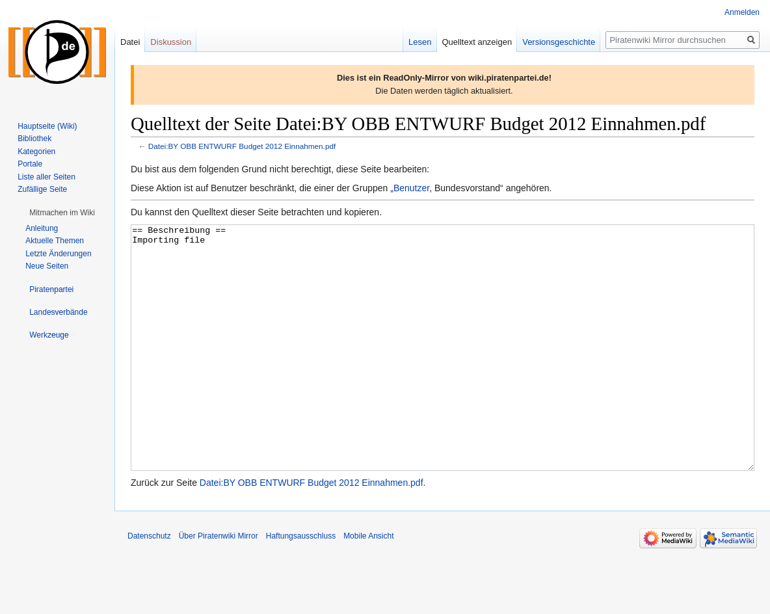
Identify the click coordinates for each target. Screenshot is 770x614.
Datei (130, 42)
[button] (62, 212)
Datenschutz (149, 584)
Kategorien (36, 151)
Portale (30, 163)
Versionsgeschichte (558, 42)
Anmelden (742, 12)
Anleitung (41, 228)
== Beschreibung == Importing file (442, 372)
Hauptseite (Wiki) (47, 126)
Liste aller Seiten (46, 176)
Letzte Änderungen (58, 253)
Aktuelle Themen (54, 240)
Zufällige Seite (42, 189)
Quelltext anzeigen (477, 42)
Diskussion (170, 42)
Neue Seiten (46, 266)
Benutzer (411, 188)
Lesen (419, 42)
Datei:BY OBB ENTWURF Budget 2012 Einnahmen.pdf (242, 146)
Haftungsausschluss (301, 584)
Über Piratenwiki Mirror (218, 584)
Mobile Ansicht (368, 584)
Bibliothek (34, 138)
